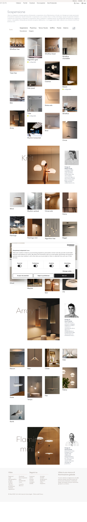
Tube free (13, 73)
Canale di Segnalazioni (11, 488)
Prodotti (10, 482)
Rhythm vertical (33, 211)
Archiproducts (43, 479)
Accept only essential (23, 275)
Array (12, 128)
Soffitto (52, 28)
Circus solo (49, 211)
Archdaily (42, 476)
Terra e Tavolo (43, 28)
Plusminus (33, 28)
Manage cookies (67, 271)
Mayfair (30, 288)
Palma (64, 390)
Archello (42, 477)
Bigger (64, 238)
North (12, 421)
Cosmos (48, 81)
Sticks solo (48, 105)
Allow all (64, 275)
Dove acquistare (41, 3)
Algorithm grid (32, 60)
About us (75, 0)
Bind (46, 130)
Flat (46, 396)
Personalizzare (23, 31)
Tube (29, 113)
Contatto (80, 0)
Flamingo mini (32, 238)
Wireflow (65, 113)
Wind (12, 209)
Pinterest (31, 479)
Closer (47, 368)
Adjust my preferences (43, 275)
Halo (64, 360)
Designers (31, 31)
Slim (11, 103)
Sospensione (24, 28)
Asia (28, 368)
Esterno (65, 28)
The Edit (25, 3)
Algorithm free (50, 238)
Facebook (31, 476)
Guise (12, 397)
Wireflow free (15, 49)
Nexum (12, 368)
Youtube (31, 480)
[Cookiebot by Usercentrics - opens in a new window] (68, 245)
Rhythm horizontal (34, 138)
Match (64, 87)
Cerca (77, 3)
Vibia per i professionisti (11, 485)
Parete (59, 28)
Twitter (31, 477)
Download (32, 3)
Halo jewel (31, 88)
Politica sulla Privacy (38, 494)
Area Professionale (52, 3)
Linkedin (31, 483)
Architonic (42, 480)
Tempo (29, 399)
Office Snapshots (42, 482)
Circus (64, 140)
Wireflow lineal (50, 54)
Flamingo (13, 235)
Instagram (31, 482)
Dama (64, 214)
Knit (46, 293)
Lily (63, 292)
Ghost (12, 283)
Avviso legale (29, 494)
